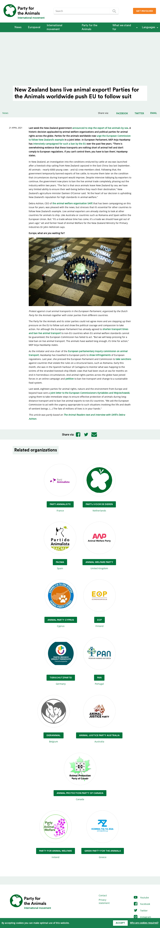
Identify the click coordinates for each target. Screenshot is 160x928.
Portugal (99, 661)
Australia (99, 719)
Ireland (55, 835)
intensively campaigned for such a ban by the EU (59, 143)
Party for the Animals (89, 27)
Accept (120, 923)
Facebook (141, 903)
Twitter (140, 910)
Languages (148, 27)
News (18, 27)
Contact (103, 895)
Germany (61, 661)
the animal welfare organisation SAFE (72, 203)
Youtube (141, 897)
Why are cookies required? (144, 922)
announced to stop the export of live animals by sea (100, 127)
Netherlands (99, 488)
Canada (80, 777)
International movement (54, 27)
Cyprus (60, 603)
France (60, 488)
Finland (99, 603)
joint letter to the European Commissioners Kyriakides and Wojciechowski (90, 392)
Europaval (34, 27)
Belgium (54, 719)
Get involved (144, 11)
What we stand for (121, 27)
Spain (60, 546)
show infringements (100, 355)
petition (69, 378)
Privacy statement (104, 901)
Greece (102, 835)
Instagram (142, 917)
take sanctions (123, 359)
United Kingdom (99, 546)
